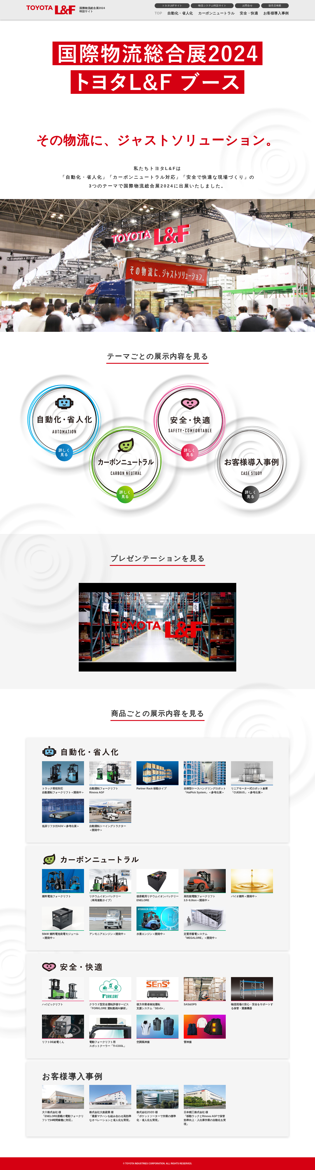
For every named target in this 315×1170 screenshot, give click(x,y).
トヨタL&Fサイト (172, 5)
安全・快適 (249, 13)
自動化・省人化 (180, 13)
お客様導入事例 (276, 13)
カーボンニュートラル (216, 13)
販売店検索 (275, 5)
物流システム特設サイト (212, 5)
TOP (158, 13)
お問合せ (247, 5)
